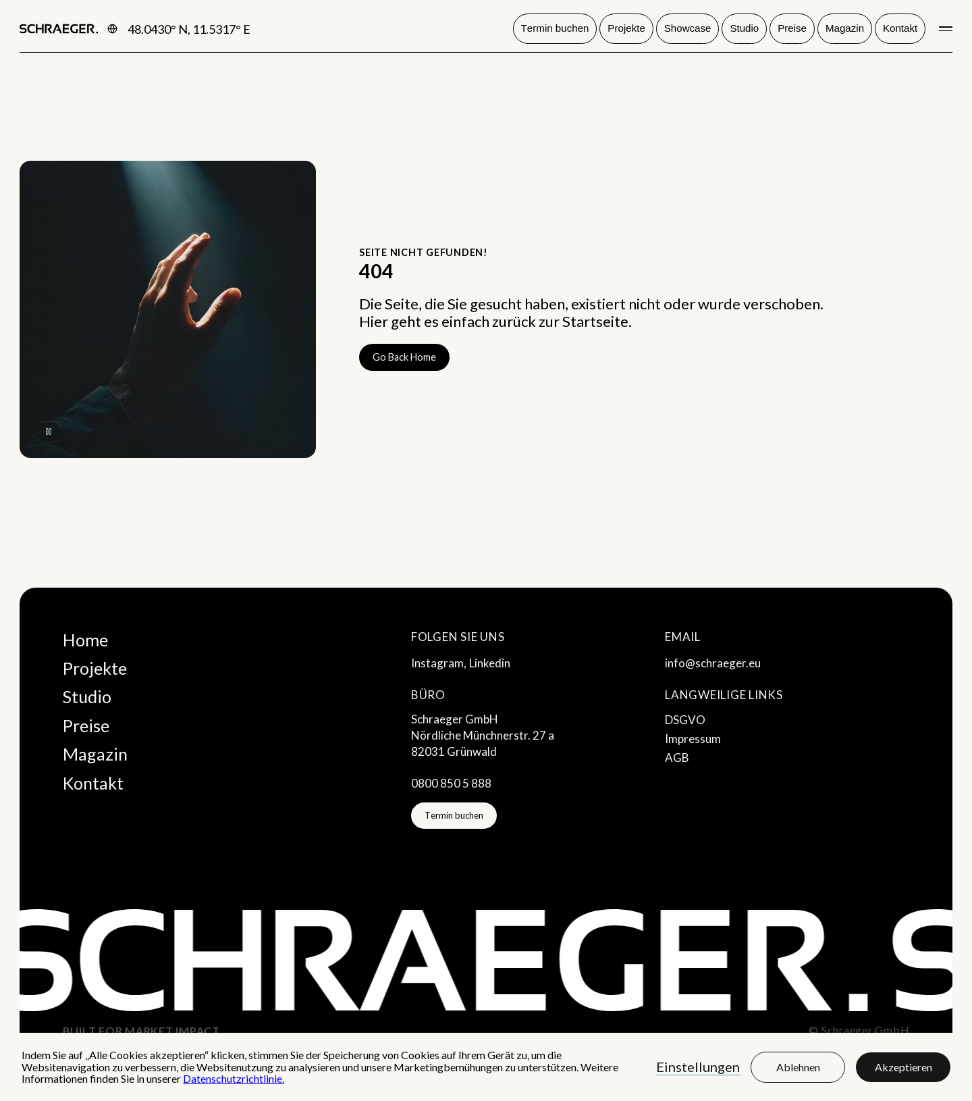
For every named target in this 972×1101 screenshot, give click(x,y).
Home (85, 640)
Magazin (95, 754)
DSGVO (685, 720)
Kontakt (93, 783)
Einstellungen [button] (698, 1066)
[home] (59, 29)
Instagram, (438, 663)
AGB (677, 757)
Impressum (693, 739)
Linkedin (489, 663)
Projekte (95, 668)
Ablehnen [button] (798, 1066)
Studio (87, 696)
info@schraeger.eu (713, 663)
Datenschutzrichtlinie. (233, 1078)
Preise (86, 725)
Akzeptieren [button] (903, 1066)
